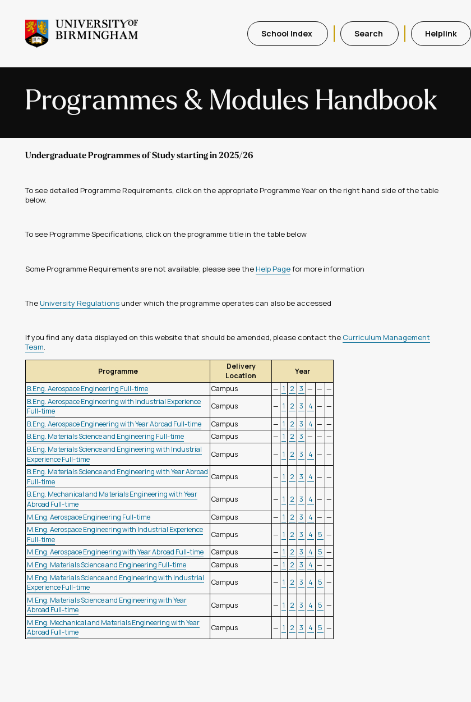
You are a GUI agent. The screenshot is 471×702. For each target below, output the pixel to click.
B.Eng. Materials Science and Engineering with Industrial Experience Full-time (114, 454)
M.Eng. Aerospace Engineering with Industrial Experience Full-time (115, 534)
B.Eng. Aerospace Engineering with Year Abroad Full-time (114, 424)
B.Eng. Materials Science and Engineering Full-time (105, 436)
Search (369, 33)
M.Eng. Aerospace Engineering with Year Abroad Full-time (115, 552)
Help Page (273, 269)
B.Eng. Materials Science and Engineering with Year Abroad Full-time (117, 477)
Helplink (441, 33)
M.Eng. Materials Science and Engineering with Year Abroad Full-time (107, 605)
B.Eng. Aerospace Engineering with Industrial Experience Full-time (114, 406)
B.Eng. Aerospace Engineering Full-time (87, 388)
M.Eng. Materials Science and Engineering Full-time (106, 565)
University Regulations (79, 303)
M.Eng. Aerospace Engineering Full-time (88, 517)
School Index (287, 33)
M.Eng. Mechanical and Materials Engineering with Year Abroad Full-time (113, 627)
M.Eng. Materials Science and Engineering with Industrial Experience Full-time (115, 583)
